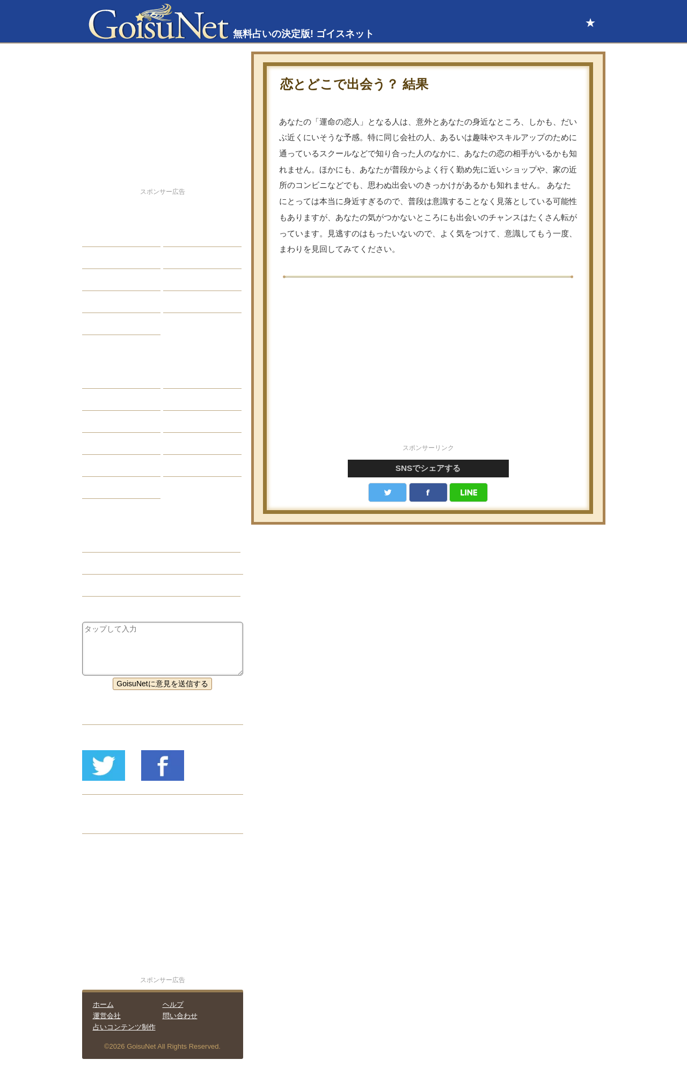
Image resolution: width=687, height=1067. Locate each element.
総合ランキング (197, 301)
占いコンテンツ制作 (124, 1027)
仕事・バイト (193, 279)
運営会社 (107, 1016)
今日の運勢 (190, 257)
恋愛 (97, 235)
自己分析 (105, 257)
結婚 (178, 235)
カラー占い (109, 421)
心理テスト (190, 465)
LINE (468, 492)
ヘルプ (173, 1004)
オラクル (105, 443)
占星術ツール (193, 377)
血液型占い (190, 421)
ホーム (103, 1004)
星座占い (105, 377)
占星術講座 (109, 324)
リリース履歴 (112, 822)
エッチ (101, 279)
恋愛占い (105, 541)
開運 (97, 301)
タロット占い (193, 399)
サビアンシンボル (120, 399)
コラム (182, 443)
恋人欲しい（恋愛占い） (131, 563)
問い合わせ (180, 1016)
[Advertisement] (428, 367)
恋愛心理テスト (116, 465)
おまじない (109, 487)
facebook (428, 492)
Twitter (387, 492)
